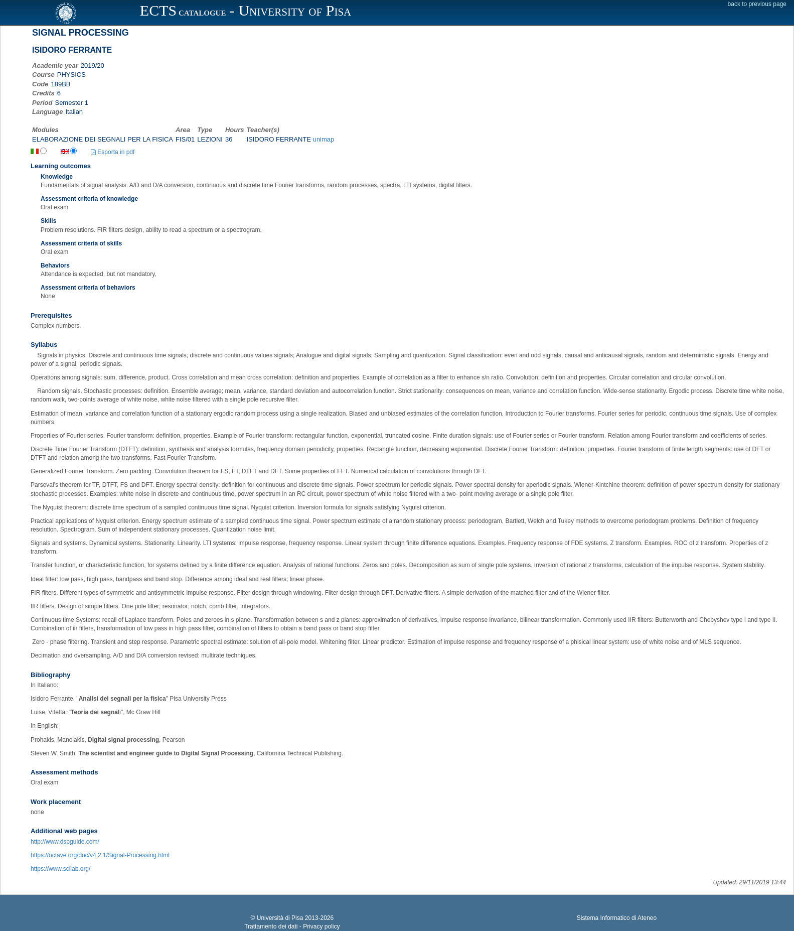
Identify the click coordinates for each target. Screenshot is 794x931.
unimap (324, 139)
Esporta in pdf (112, 152)
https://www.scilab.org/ (60, 868)
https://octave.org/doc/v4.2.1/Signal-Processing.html (100, 855)
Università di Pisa (280, 917)
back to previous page (757, 4)
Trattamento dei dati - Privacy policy (292, 926)
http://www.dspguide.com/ (65, 841)
